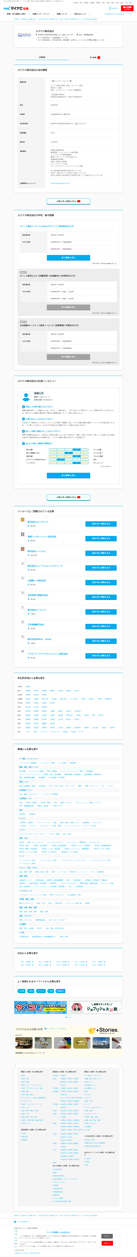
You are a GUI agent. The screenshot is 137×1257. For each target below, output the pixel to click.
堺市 (93, 715)
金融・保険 (23, 876)
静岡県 (36, 711)
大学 (51, 991)
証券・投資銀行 (24, 886)
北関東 (86, 3)
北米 (35, 732)
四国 (121, 3)
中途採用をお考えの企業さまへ (115, 14)
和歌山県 (69, 715)
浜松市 (68, 711)
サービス (22, 818)
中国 (117, 3)
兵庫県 (52, 715)
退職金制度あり (58, 1192)
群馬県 (44, 695)
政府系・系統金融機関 (55, 880)
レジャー (22, 830)
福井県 (44, 707)
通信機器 (42, 777)
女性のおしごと (80, 14)
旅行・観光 (67, 834)
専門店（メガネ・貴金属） (51, 849)
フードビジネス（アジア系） (101, 860)
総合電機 (22, 771)
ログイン (115, 8)
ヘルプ (130, 14)
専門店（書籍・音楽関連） (28, 849)
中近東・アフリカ (77, 732)
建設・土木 (41, 903)
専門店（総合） (24, 845)
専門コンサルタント (57, 895)
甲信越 (98, 3)
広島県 (52, 719)
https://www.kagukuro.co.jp (60, 183)
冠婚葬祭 (86, 822)
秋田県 (52, 691)
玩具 (55, 802)
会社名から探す (90, 1140)
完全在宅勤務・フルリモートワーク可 (65, 1179)
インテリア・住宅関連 (50, 794)
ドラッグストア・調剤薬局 (76, 842)
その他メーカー (57, 806)
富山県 (28, 707)
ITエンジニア (26, 1107)
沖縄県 (86, 728)
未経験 (87, 1162)
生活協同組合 (24, 936)
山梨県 (36, 703)
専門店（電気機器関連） (103, 845)
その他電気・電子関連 (57, 777)
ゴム (102, 786)
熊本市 (112, 728)
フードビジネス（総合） (28, 860)
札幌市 (28, 686)
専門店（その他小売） (50, 852)
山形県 (60, 691)
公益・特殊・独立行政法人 (55, 928)
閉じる (107, 1236)
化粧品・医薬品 (31, 802)
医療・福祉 (25, 1091)
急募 (55, 1172)
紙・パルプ (71, 786)
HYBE (22, 991)
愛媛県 (44, 723)
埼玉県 (28, 699)
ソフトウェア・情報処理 (28, 763)
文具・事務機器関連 (26, 806)
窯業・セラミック (91, 786)
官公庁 (39, 928)
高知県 (52, 723)
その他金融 (79, 886)
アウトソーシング (43, 822)
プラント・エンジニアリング (29, 774)
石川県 (36, 707)
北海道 (76, 3)
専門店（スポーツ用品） (102, 849)
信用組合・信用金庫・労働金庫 (96, 880)
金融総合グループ (25, 880)
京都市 (78, 715)
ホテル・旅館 (54, 834)
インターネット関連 (47, 763)
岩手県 (36, 691)
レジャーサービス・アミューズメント (32, 834)
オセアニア (56, 732)
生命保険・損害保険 (57, 886)
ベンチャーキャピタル (68, 883)
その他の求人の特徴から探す (63, 1201)
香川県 (36, 723)
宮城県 (44, 691)
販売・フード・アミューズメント (32, 1085)
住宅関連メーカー (25, 790)
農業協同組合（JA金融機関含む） (44, 936)
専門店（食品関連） (41, 845)
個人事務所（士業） (75, 895)
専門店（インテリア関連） (28, 852)
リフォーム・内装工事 (73, 903)
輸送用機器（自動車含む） (93, 774)
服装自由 (56, 1195)
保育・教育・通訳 (27, 1094)
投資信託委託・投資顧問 (38, 883)
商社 (20, 810)
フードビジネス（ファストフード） (74, 860)
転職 (16, 1240)
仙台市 (76, 691)
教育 (55, 822)
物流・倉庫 (44, 911)
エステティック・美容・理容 (50, 826)
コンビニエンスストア (55, 842)
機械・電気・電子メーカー (28, 767)
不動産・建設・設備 (26, 899)
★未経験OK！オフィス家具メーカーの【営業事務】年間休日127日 (49, 325)
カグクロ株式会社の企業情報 (89, 19)
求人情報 (93, 57)
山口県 (60, 719)
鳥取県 (28, 719)
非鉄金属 (42, 786)
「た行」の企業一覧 (80, 962)
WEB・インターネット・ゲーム (32, 1104)
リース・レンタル (40, 886)
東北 (81, 3)
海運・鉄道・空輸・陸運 (28, 911)
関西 (112, 3)
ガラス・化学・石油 (56, 786)
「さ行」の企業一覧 (62, 962)
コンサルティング (25, 891)
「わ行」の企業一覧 (98, 965)
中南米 (65, 732)
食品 (20, 802)
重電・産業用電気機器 (27, 777)
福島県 (68, 691)
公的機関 (22, 924)
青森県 (28, 691)
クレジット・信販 (107, 883)
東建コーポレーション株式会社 (42, 536)
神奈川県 (63, 699)
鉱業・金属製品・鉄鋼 (27, 786)
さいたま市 (74, 699)
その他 (21, 932)
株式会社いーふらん (37, 551)
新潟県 (28, 703)
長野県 (44, 703)
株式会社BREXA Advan (39, 639)
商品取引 (53, 883)
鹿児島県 (77, 728)
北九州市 (95, 728)
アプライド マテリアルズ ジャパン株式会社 (48, 654)
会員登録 (127, 8)
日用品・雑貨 (45, 802)
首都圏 (92, 3)
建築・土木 (25, 1114)
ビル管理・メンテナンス (28, 826)
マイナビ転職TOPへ (23, 1222)
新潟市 (52, 703)
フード (21, 856)
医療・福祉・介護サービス (69, 822)
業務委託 (25, 1140)
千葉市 (83, 699)
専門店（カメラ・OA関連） (81, 845)
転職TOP (16, 19)
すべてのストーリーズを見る (56, 1029)
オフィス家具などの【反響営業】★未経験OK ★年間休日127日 (47, 276)
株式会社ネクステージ (38, 522)
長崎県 (44, 728)
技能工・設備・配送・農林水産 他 (32, 1120)
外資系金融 (39, 880)
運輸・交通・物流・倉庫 (28, 907)
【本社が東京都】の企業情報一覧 (47, 19)
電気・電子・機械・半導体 (30, 1110)
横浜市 (91, 699)
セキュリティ (97, 822)
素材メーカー (24, 782)
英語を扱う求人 (36, 1253)
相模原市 (108, 699)
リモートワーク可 (59, 1182)
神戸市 (101, 715)
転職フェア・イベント (41, 14)
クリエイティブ (27, 1101)
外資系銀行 (77, 880)
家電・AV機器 (52, 771)
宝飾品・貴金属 (42, 806)
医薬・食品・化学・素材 (29, 1117)
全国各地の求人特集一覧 (92, 1146)
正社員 (24, 1133)
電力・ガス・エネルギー (57, 920)
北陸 (103, 3)
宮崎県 (68, 728)
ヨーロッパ (44, 732)
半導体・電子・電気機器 (52, 774)
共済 (69, 886)
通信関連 (73, 763)
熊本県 (52, 728)
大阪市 (86, 715)
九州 (126, 3)
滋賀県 (28, 715)
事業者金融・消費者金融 (88, 883)
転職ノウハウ (62, 14)
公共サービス (26, 1123)
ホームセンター (94, 842)
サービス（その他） (90, 826)
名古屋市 (77, 711)
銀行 (68, 880)
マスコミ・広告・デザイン (28, 868)
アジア (28, 732)
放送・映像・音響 (25, 872)
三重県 (52, 711)
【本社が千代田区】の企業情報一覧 (69, 19)
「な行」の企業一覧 (98, 962)
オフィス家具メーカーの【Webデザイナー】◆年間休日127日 (47, 226)
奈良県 (60, 715)
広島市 (76, 719)
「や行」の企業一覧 (62, 965)
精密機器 (90, 771)
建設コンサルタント (26, 903)
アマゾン (41, 991)
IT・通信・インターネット (28, 759)
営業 (23, 1075)
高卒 (86, 1165)
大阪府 (44, 715)
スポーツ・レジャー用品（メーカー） (88, 802)
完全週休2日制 (58, 1188)
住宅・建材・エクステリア (28, 794)
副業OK (56, 1185)
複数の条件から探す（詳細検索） (95, 1143)
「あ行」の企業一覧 (26, 962)
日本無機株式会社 (36, 624)
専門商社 (32, 814)
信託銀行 (22, 883)
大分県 (60, 728)
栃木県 (36, 695)
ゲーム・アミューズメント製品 (72, 771)
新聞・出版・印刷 (42, 872)
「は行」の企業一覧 (26, 965)
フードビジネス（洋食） (49, 860)
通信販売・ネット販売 (69, 852)
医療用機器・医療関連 (73, 774)
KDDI (31, 991)
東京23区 (45, 699)
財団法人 (61, 991)
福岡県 (28, 728)
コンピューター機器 (36, 771)
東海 (108, 3)
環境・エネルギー (25, 916)
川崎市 (99, 699)
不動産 (87, 903)
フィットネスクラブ (72, 826)
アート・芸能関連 (97, 872)
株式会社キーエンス (37, 610)
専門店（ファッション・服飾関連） (77, 849)
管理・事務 (25, 1082)
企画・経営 (25, 1079)
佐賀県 (36, 728)
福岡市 (104, 728)
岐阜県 (28, 711)
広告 (53, 872)
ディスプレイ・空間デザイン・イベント (73, 872)
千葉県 (36, 699)
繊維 (79, 786)
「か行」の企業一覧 (44, 962)
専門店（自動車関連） (60, 845)
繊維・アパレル (66, 802)
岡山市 (68, 719)
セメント (111, 786)
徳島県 (28, 723)
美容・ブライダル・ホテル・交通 (32, 1088)
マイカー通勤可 (58, 1198)
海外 (130, 3)
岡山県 (44, 719)
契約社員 (25, 1136)
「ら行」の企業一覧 (80, 965)
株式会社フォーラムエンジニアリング (45, 566)
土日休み (88, 1158)
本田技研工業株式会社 (38, 595)
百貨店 (21, 842)
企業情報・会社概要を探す (28, 19)
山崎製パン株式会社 (37, 580)
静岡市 (60, 711)
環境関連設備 (40, 920)
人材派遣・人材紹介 (26, 822)
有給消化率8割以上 (60, 1176)
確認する (107, 1243)
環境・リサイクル (25, 920)
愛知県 (44, 711)
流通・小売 (23, 838)
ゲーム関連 (62, 763)
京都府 (36, 715)
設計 (50, 903)
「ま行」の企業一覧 (44, 965)
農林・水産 (64, 936)
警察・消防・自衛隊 (26, 928)
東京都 (54, 699)
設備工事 (58, 903)
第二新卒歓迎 (58, 1169)
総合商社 (22, 814)
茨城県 (28, 695)
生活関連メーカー (25, 798)
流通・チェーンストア (35, 842)
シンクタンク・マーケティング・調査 (32, 895)
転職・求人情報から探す (16, 14)
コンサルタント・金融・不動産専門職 (33, 1098)
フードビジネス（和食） (28, 863)
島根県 (36, 719)
